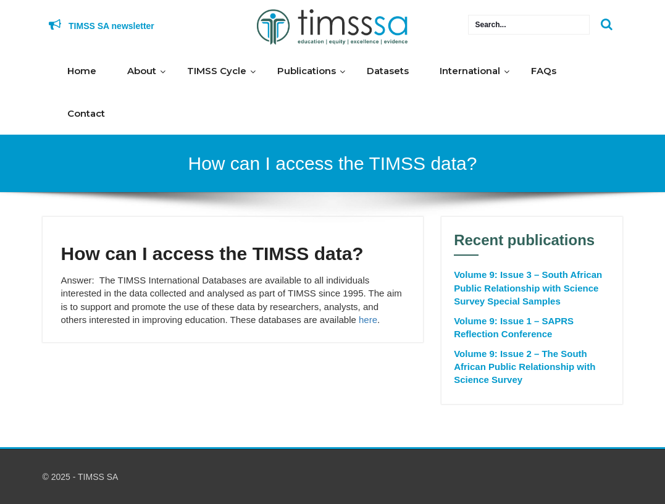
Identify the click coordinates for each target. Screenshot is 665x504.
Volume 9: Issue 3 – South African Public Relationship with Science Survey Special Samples (528, 287)
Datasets (388, 71)
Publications (306, 71)
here (368, 319)
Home (81, 71)
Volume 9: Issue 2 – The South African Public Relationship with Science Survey (524, 366)
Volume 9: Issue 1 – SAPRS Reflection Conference (514, 327)
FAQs (543, 71)
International (470, 71)
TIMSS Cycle (216, 71)
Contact (86, 113)
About (141, 71)
